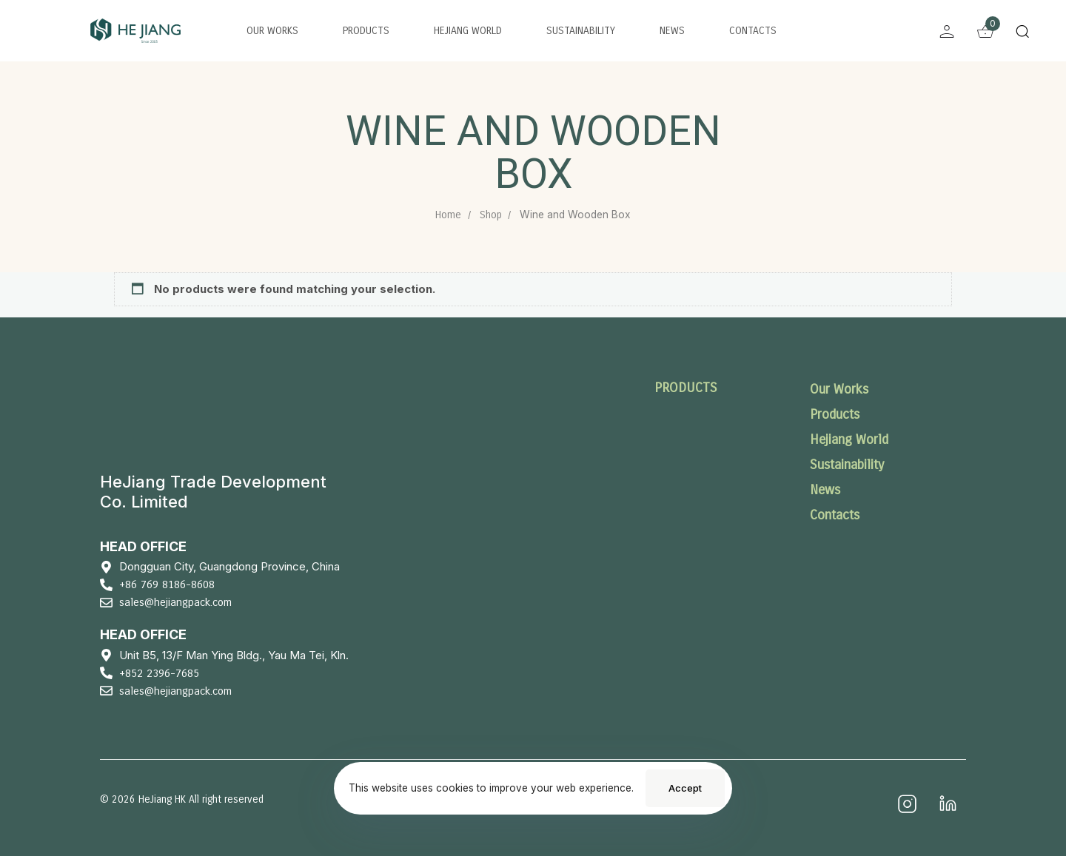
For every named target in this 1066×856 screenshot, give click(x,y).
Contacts (753, 30)
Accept (685, 788)
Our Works (272, 30)
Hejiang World (468, 30)
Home (448, 215)
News (672, 30)
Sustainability (580, 30)
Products (366, 30)
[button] (1026, 31)
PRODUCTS (685, 388)
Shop (491, 215)
